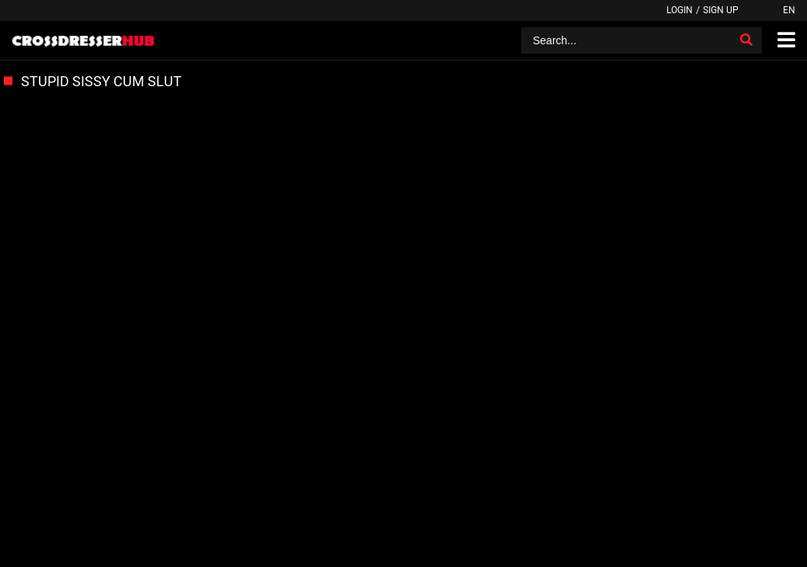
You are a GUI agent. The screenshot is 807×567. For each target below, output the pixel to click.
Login (679, 10)
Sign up (721, 10)
